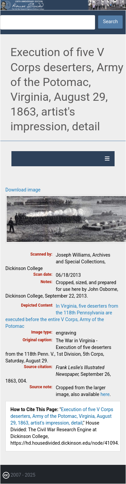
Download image (22, 189)
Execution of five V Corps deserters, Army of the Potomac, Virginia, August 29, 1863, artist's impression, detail (61, 416)
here (105, 394)
